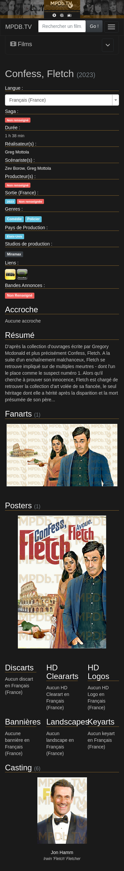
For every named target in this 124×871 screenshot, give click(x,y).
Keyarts (101, 721)
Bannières (23, 721)
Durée (11, 127)
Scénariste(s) (18, 160)
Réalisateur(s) (19, 143)
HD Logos (98, 672)
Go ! (94, 26)
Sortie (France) (20, 192)
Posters (18, 505)
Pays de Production (25, 227)
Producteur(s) (19, 176)
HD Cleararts (62, 672)
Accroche (21, 309)
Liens (10, 262)
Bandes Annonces (23, 285)
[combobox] (62, 26)
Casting (18, 767)
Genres (12, 209)
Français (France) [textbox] (27, 100)
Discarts (19, 667)
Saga (10, 111)
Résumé (19, 335)
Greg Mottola (17, 152)
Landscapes (67, 721)
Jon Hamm (62, 852)
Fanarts (18, 413)
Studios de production (27, 243)
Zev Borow (15, 168)
